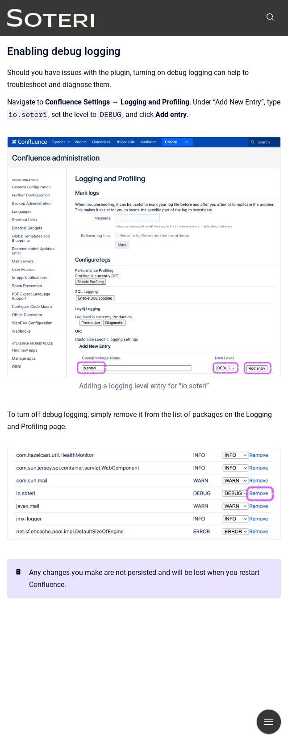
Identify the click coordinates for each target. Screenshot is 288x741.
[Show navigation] (269, 722)
